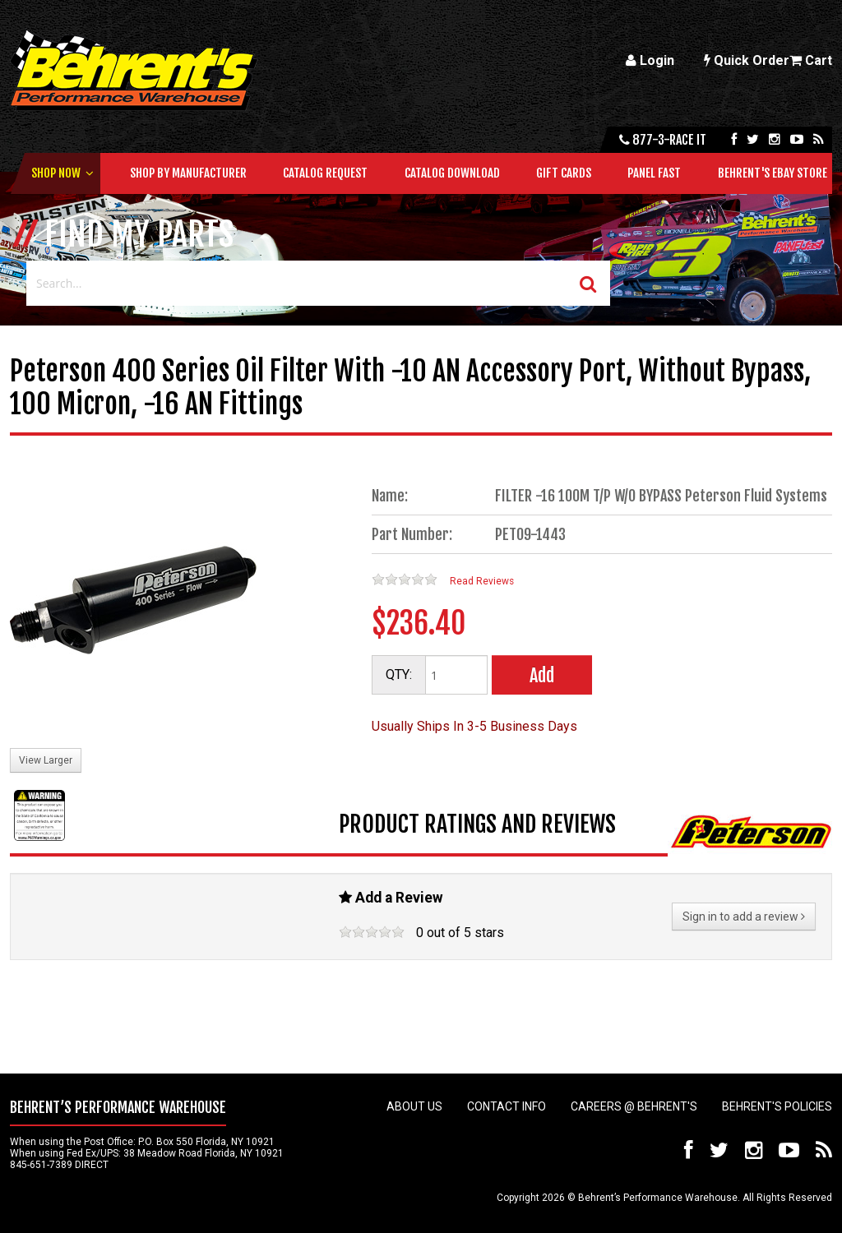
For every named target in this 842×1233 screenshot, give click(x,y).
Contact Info (506, 1106)
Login (650, 60)
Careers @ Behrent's (634, 1106)
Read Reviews (482, 581)
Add (542, 675)
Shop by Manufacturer (188, 173)
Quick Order (746, 60)
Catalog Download (452, 173)
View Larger (45, 760)
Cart (810, 60)
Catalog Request (325, 173)
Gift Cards (563, 173)
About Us (414, 1106)
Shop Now (56, 173)
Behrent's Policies (777, 1106)
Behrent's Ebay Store (772, 173)
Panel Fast (654, 173)
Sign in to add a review (743, 916)
